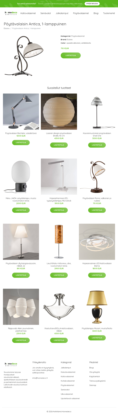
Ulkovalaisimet (67, 396)
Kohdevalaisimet (68, 383)
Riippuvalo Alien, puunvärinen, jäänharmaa (21, 332)
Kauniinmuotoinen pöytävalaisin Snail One (97, 136)
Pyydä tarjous (92, 4)
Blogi (96, 14)
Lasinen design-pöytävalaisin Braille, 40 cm (59, 136)
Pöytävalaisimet (81, 14)
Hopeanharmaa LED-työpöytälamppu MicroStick (59, 201)
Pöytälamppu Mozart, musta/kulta (97, 331)
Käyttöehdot (94, 379)
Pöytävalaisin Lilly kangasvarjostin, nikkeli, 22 (21, 267)
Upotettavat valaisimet (70, 401)
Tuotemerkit (109, 14)
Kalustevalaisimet (68, 374)
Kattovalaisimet (28, 14)
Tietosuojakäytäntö (97, 383)
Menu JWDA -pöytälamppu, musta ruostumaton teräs (21, 201)
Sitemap (92, 388)
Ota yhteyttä (94, 374)
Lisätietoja (71, 58)
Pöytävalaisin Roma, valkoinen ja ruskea (97, 201)
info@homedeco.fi (40, 380)
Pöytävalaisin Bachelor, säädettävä (20, 135)
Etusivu (7, 31)
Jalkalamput (62, 14)
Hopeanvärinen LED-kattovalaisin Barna (97, 267)
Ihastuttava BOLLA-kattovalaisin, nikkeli (59, 332)
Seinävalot (46, 14)
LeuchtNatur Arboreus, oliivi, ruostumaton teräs (59, 267)
